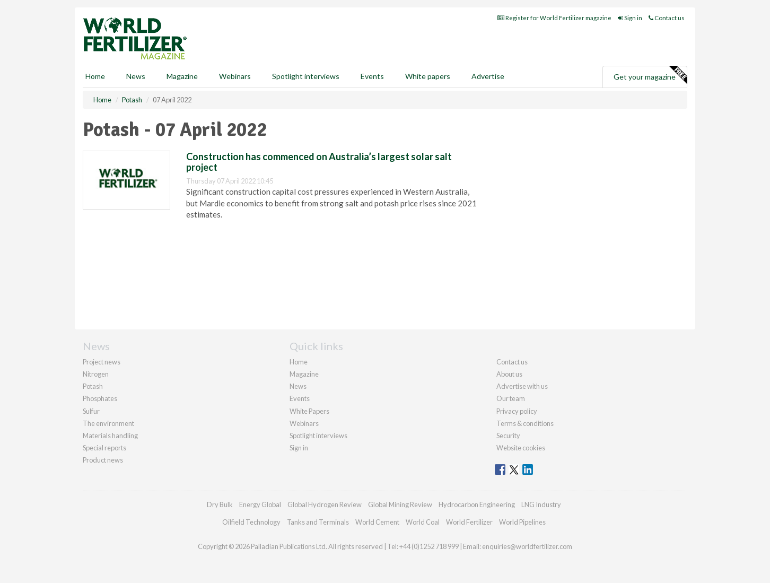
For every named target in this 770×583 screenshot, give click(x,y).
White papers (427, 76)
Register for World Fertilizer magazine (554, 17)
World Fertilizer (469, 522)
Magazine (182, 76)
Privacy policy (516, 411)
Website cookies (520, 447)
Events (372, 76)
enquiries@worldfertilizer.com (527, 546)
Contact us (667, 17)
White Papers (309, 411)
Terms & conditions (525, 423)
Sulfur (91, 411)
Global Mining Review (400, 504)
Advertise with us (522, 386)
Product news (103, 460)
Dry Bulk (220, 504)
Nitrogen (96, 374)
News (298, 386)
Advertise (487, 76)
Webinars (235, 76)
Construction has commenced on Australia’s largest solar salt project (319, 162)
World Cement (377, 522)
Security (508, 435)
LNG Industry (541, 504)
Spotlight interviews (305, 76)
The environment (108, 423)
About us (509, 374)
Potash (93, 386)
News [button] (135, 76)
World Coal (423, 522)
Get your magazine (650, 75)
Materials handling (110, 435)
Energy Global (260, 504)
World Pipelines (522, 522)
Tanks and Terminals (318, 522)
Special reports (104, 447)
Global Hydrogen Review (324, 504)
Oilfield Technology (251, 522)
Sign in (630, 17)
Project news (101, 362)
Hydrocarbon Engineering (477, 504)
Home (95, 76)
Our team (510, 398)
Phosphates (100, 398)
